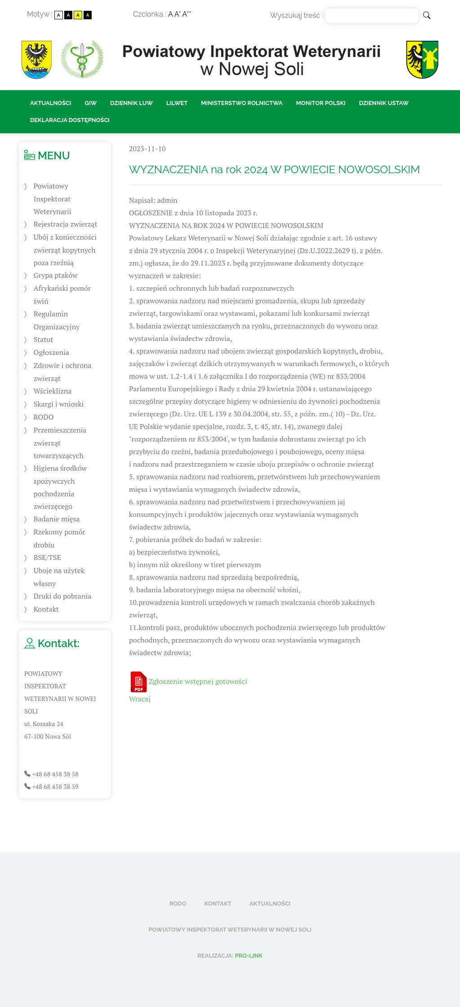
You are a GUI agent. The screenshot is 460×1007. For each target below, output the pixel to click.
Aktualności (50, 103)
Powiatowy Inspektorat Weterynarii (52, 198)
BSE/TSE (47, 557)
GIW (91, 103)
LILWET (176, 103)
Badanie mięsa (57, 519)
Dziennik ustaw (384, 103)
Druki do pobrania (62, 596)
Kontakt (46, 609)
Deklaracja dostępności (70, 120)
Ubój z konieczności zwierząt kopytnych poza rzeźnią (65, 249)
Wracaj (139, 699)
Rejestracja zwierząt (65, 224)
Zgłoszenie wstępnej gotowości (198, 681)
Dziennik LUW (131, 103)
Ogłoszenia (51, 352)
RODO (44, 417)
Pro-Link (249, 955)
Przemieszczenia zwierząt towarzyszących (60, 442)
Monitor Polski (320, 103)
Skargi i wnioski (59, 404)
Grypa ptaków (56, 275)
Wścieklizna (53, 391)
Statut (43, 339)
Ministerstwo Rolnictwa (242, 103)
